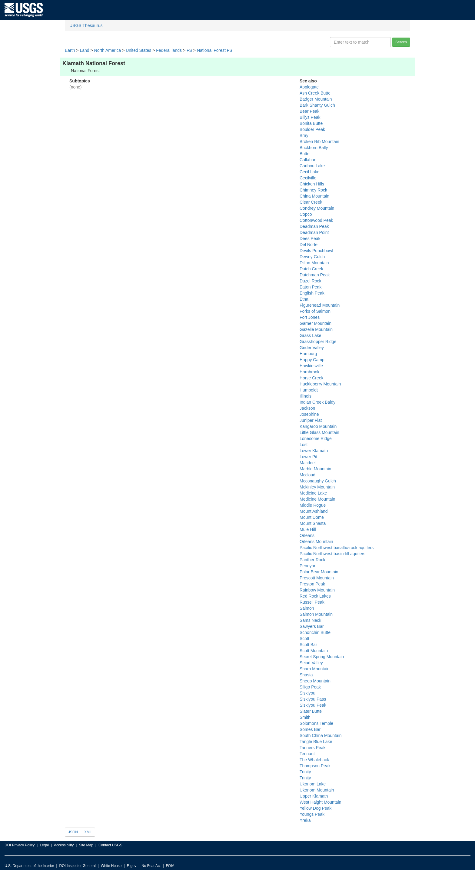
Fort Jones (310, 317)
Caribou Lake (312, 165)
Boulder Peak (312, 129)
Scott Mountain (314, 650)
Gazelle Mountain (316, 329)
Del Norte (308, 244)
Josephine (309, 414)
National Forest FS (214, 50)
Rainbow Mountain (317, 590)
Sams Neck (310, 620)
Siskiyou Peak (313, 705)
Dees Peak (310, 238)
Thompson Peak (315, 765)
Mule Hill (308, 529)
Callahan (308, 159)
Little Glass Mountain (319, 432)
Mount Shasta (313, 523)
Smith (305, 717)
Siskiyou (307, 693)
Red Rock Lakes (315, 596)
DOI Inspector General (77, 866)
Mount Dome (312, 517)
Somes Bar (310, 729)
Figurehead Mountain (320, 305)
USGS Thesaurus (85, 25)
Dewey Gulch (312, 256)
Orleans (307, 535)
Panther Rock (312, 559)
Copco (306, 214)
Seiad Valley (311, 662)
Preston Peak (312, 584)
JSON (73, 832)
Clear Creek (311, 202)
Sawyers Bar (312, 626)
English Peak (312, 293)
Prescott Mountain (317, 577)
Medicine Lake (313, 493)
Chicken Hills (312, 184)
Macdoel (308, 462)
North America (107, 50)
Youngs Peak (312, 814)
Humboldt (309, 390)
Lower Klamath (314, 450)
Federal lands (169, 50)
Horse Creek (312, 377)
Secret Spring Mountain (322, 656)
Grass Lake (310, 335)
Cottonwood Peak (316, 220)
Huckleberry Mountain (320, 384)
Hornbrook (309, 371)
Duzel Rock (310, 280)
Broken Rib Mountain (319, 141)
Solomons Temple (316, 723)
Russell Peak (312, 602)
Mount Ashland (314, 511)
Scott (304, 638)
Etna (304, 299)
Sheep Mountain (315, 680)
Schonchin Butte (315, 632)
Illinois (305, 396)
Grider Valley (312, 347)
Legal (44, 845)
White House (111, 866)
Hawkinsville (311, 365)
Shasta (306, 674)
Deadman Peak (314, 226)
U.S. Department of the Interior (29, 866)
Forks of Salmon (315, 311)
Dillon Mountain (314, 262)
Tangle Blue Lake (316, 741)
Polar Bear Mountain (319, 571)
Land (84, 50)
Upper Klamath (314, 796)
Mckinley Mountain (317, 487)
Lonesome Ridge (316, 438)
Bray (304, 135)
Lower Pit (308, 456)
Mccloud (307, 474)
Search (401, 42)
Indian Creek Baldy (317, 402)
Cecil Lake (309, 171)
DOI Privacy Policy (20, 845)
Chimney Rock (313, 190)
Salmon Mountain (316, 614)
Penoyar (307, 565)
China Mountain (314, 196)
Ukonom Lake (313, 784)
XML (88, 832)
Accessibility (64, 845)
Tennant (307, 753)
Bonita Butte (311, 123)
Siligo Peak (310, 687)
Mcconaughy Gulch (318, 480)
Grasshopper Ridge (318, 341)
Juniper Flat (311, 420)
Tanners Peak (313, 747)
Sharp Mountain (315, 668)
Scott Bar (308, 644)
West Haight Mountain (320, 802)
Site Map (86, 845)
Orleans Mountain (316, 541)
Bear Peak (309, 111)
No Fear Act (151, 866)
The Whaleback (314, 759)
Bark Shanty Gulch (317, 105)
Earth (70, 50)
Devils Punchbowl (316, 250)
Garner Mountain (315, 323)
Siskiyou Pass (313, 699)
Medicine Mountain (317, 499)
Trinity (305, 771)
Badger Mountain (316, 99)
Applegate (309, 87)
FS (189, 50)
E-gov (131, 866)
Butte (305, 153)
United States (138, 50)
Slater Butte (311, 711)
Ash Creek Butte (315, 93)
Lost (303, 444)
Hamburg (308, 353)
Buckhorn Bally (314, 147)
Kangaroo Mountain (318, 426)
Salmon (307, 608)
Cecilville (308, 177)
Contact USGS (110, 845)
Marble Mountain (315, 468)
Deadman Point (314, 232)
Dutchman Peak (315, 274)
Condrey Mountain (317, 208)
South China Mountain (321, 735)
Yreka (305, 820)
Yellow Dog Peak (315, 808)
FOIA (170, 866)
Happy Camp (312, 359)
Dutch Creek (311, 268)
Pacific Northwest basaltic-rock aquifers (337, 547)
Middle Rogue (313, 505)
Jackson (307, 408)
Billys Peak (310, 117)
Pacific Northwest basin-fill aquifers (332, 553)
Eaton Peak (310, 287)
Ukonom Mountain (317, 790)
